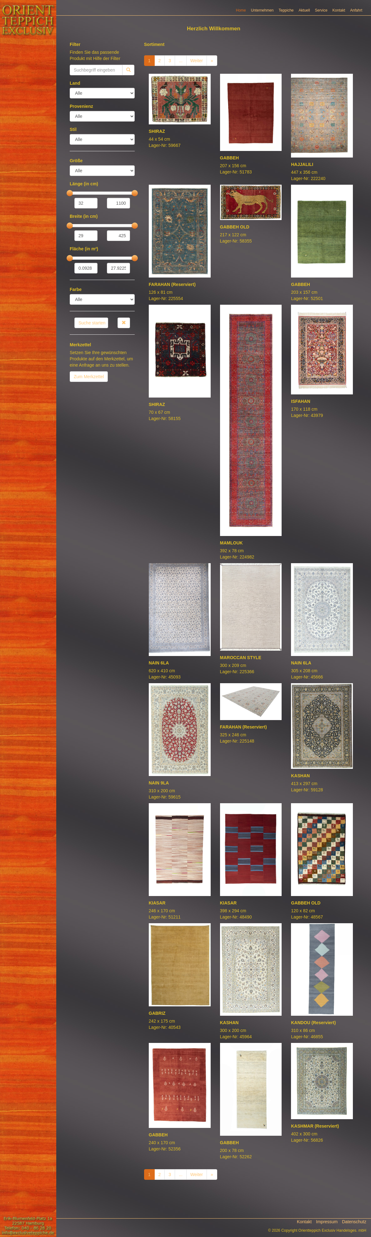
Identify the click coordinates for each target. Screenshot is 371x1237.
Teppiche (286, 17)
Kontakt (339, 17)
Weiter (196, 67)
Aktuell (304, 17)
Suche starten (91, 329)
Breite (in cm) (84, 222)
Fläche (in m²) (84, 255)
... (181, 67)
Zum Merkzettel (89, 383)
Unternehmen (262, 17)
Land (75, 89)
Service (321, 17)
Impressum (327, 1228)
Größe (76, 167)
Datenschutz (354, 1228)
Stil (73, 135)
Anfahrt (356, 17)
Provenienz (81, 112)
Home (241, 17)
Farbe (76, 295)
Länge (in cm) (84, 190)
